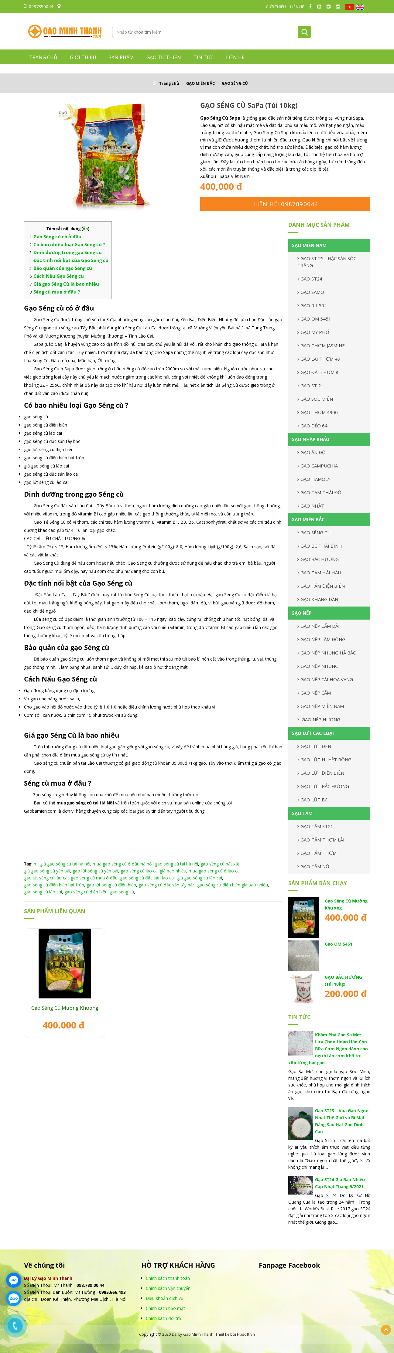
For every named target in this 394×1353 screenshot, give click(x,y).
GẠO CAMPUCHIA (317, 466)
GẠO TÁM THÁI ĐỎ (319, 492)
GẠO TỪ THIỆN (163, 57)
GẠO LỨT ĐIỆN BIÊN (320, 773)
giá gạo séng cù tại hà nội (65, 864)
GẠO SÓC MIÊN (315, 399)
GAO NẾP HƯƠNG (318, 719)
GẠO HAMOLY (314, 479)
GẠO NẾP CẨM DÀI (318, 626)
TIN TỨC (204, 57)
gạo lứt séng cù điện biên (111, 885)
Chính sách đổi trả (163, 1318)
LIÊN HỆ (297, 6)
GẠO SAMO (310, 292)
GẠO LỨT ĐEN (314, 746)
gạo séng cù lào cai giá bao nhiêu (153, 871)
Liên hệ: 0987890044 (286, 204)
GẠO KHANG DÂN (317, 599)
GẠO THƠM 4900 (317, 412)
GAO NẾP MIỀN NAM (320, 706)
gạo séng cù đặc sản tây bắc (167, 885)
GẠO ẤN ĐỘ (311, 452)
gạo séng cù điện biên (86, 892)
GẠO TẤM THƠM (317, 853)
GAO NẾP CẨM (314, 693)
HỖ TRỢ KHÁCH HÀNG (178, 1265)
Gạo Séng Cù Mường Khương (64, 1008)
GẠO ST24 (309, 279)
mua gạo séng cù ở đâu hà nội (122, 864)
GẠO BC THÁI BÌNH (319, 546)
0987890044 (38, 6)
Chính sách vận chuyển (168, 1288)
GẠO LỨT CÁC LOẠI (312, 733)
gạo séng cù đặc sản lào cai (147, 878)
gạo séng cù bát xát (219, 864)
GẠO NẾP (301, 613)
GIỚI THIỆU (276, 6)
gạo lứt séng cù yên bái (95, 871)
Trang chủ (43, 57)
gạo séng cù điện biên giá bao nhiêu (232, 885)
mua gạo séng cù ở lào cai (215, 871)
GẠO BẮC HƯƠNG (318, 559)
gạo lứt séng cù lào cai (46, 878)
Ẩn (85, 228)
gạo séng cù (122, 892)
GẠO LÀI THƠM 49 (318, 359)
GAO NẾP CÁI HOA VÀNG (325, 679)
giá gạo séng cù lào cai (199, 878)
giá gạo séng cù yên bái (47, 871)
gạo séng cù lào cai (43, 892)
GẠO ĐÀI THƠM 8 (317, 372)
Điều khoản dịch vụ (164, 1298)
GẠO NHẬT (310, 506)
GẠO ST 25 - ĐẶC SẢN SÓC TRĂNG (326, 261)
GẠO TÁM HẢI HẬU (319, 572)
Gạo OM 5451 (338, 944)
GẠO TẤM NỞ (313, 866)
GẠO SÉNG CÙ (235, 83)
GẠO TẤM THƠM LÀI (320, 840)
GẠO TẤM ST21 (315, 826)
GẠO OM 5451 (314, 319)
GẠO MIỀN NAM (309, 245)
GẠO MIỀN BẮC (200, 83)
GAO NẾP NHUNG (317, 666)
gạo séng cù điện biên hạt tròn (54, 885)
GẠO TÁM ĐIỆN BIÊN (321, 586)
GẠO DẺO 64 (312, 426)
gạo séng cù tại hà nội (176, 864)
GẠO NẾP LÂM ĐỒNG (321, 639)
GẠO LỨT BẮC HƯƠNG (323, 786)
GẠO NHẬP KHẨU (310, 439)
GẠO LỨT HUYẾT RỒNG (324, 759)
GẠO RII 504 (312, 305)
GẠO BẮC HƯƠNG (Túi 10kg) (343, 980)
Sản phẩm (121, 57)
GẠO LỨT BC (312, 800)
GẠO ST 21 (310, 385)
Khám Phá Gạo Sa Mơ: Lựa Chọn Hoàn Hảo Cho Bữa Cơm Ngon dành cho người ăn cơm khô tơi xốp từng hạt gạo (328, 1049)
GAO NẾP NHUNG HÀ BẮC (326, 653)
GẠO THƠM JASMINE (321, 345)
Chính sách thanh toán (168, 1278)
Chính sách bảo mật (165, 1308)
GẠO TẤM (302, 813)
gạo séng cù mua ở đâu (94, 878)
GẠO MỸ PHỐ (313, 332)
